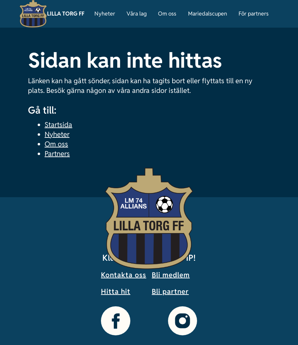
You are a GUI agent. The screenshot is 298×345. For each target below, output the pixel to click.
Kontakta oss (123, 274)
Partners (57, 153)
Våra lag (137, 13)
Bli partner (170, 291)
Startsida (58, 124)
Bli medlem (171, 274)
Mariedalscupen (207, 13)
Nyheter (104, 13)
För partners (254, 13)
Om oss (167, 13)
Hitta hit (115, 291)
